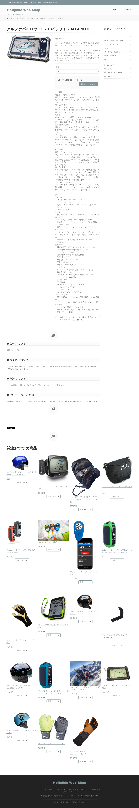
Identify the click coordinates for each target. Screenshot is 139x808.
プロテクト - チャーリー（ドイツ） (51, 744)
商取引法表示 (108, 69)
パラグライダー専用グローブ (113, 52)
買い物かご (126, 10)
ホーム (115, 10)
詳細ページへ (22, 482)
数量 (57, 67)
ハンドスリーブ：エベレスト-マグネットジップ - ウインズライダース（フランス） (85, 499)
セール (106, 59)
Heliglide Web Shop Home (113, 73)
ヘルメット (107, 48)
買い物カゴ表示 (109, 65)
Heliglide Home (109, 76)
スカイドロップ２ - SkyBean (49, 542)
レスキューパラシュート (112, 44)
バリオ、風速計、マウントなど (24, 18)
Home (10, 18)
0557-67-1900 (74, 796)
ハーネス (106, 37)
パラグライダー (109, 33)
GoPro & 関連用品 (110, 56)
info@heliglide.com (89, 796)
